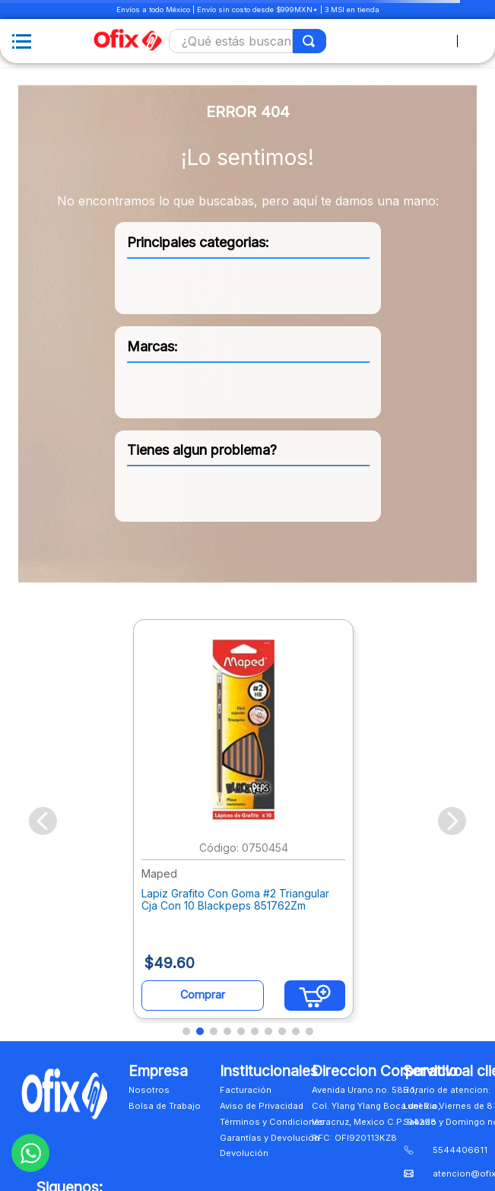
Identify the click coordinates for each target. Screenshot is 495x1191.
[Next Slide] (452, 821)
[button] (186, 1031)
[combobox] (247, 41)
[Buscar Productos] (310, 41)
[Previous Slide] (43, 821)
